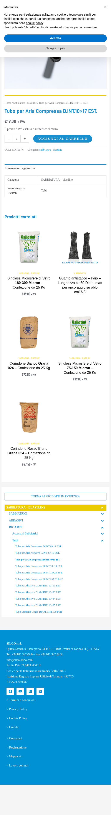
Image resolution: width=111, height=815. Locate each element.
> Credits (12, 727)
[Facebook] (10, 691)
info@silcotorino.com (20, 660)
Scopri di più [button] (55, 48)
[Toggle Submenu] (102, 508)
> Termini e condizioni (21, 700)
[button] (105, 6)
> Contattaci (14, 738)
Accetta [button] (55, 38)
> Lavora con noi (17, 765)
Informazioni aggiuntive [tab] (20, 168)
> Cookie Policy (17, 718)
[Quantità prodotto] (17, 139)
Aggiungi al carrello (63, 138)
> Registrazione (17, 747)
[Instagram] (40, 691)
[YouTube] (20, 691)
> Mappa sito (15, 756)
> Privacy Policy (17, 709)
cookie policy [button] (34, 23)
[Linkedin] (30, 691)
